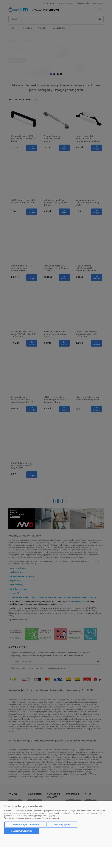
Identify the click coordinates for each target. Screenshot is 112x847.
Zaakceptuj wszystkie (21, 831)
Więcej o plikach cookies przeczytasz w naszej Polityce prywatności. (31, 818)
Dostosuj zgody (62, 824)
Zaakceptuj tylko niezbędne (25, 824)
